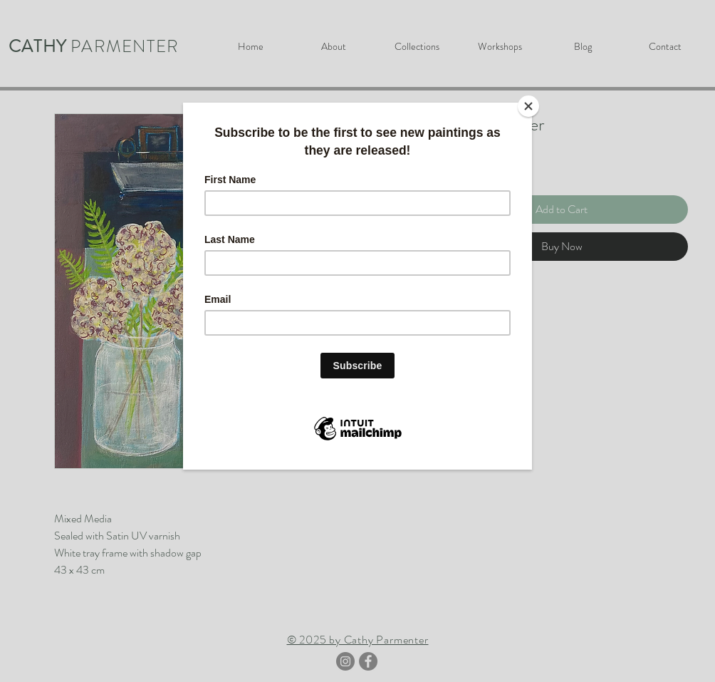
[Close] (528, 106)
